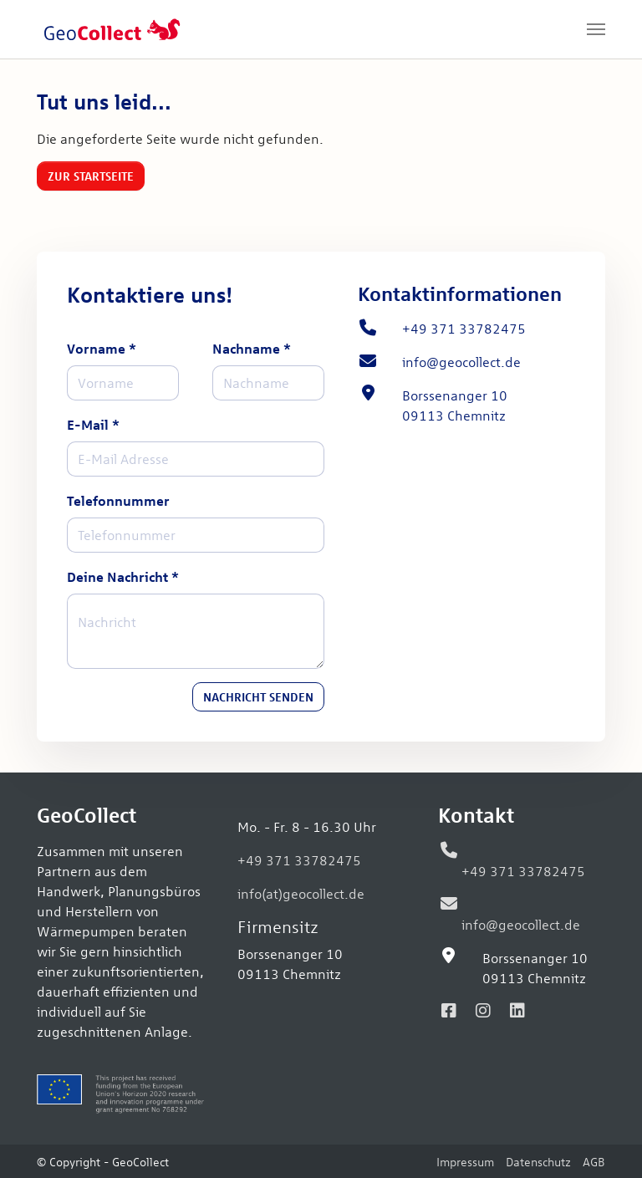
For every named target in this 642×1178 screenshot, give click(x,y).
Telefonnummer (118, 500)
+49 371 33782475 (299, 859)
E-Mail (93, 424)
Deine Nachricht (123, 576)
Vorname (101, 348)
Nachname (251, 348)
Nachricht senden (258, 696)
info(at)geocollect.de (300, 893)
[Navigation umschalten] (596, 29)
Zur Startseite (91, 175)
